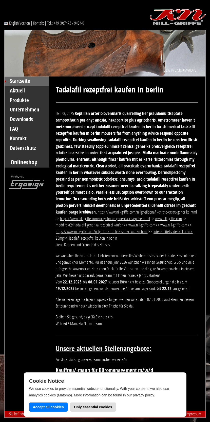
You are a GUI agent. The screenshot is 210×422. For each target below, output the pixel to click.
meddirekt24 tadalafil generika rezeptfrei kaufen (89, 224)
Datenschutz (23, 148)
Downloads (21, 119)
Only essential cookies (93, 407)
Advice (153, 133)
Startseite (20, 81)
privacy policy (143, 395)
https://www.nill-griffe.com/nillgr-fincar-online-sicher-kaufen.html (101, 231)
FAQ (14, 129)
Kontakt (38, 23)
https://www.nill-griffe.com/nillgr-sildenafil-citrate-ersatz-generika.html (147, 212)
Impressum (193, 413)
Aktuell (17, 91)
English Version (17, 23)
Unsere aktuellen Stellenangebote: (103, 348)
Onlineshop (24, 162)
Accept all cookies (48, 407)
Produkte (19, 100)
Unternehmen (24, 110)
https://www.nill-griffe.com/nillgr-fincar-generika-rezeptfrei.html (105, 218)
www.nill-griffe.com (168, 218)
